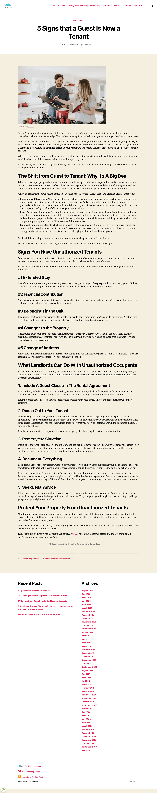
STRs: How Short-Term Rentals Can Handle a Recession (46, 604)
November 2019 (90, 743)
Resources (117, 7)
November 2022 (90, 625)
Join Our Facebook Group (30, 769)
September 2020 (90, 709)
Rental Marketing (83, 547)
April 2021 (87, 684)
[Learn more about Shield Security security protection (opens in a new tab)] (3, 789)
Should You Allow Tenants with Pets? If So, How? (42, 618)
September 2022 (90, 632)
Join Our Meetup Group (29, 774)
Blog (63, 7)
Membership (95, 7)
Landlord (73, 547)
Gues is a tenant (58, 547)
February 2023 (89, 615)
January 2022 (88, 657)
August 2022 (88, 636)
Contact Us (138, 7)
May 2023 (87, 604)
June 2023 (87, 601)
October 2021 (88, 667)
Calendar (106, 7)
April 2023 (87, 608)
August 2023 (88, 594)
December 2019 (90, 740)
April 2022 (87, 646)
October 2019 (88, 747)
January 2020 (89, 736)
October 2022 (89, 629)
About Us (55, 7)
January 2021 (88, 695)
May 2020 (87, 723)
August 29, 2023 (89, 48)
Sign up (75, 537)
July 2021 (86, 677)
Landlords (79, 24)
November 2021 (90, 664)
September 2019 (90, 750)
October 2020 (89, 705)
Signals (93, 547)
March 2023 (88, 611)
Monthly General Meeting (78, 7)
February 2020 (89, 733)
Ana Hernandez (72, 48)
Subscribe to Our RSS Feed (31, 780)
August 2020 (88, 712)
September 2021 (90, 671)
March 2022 (88, 650)
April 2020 (87, 726)
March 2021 (87, 688)
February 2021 (89, 691)
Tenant (99, 547)
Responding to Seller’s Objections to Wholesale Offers (45, 599)
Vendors (127, 7)
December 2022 (90, 622)
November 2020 (90, 702)
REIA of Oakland (32, 785)
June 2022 (87, 639)
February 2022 (89, 653)
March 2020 (88, 729)
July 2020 (87, 716)
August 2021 (88, 674)
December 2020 (90, 698)
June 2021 (87, 681)
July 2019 (87, 754)
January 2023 (88, 618)
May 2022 (87, 643)
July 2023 (87, 598)
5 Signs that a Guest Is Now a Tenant (36, 594)
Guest (67, 547)
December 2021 (90, 660)
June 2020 (87, 719)
